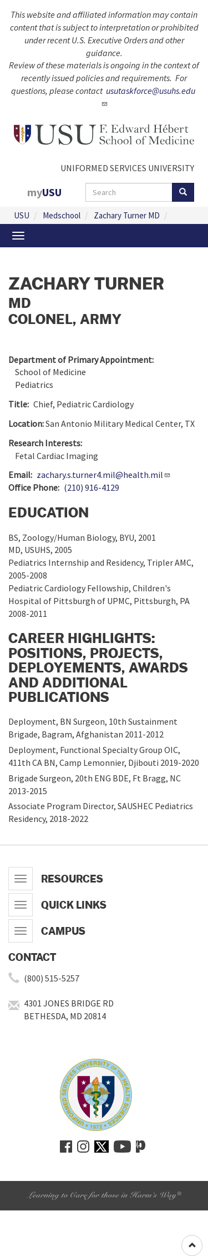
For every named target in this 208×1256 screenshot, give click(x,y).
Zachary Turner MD (127, 215)
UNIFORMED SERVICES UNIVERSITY (127, 167)
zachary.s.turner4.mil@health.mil (104, 474)
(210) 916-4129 (91, 487)
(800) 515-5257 (51, 978)
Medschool (61, 215)
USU (21, 215)
